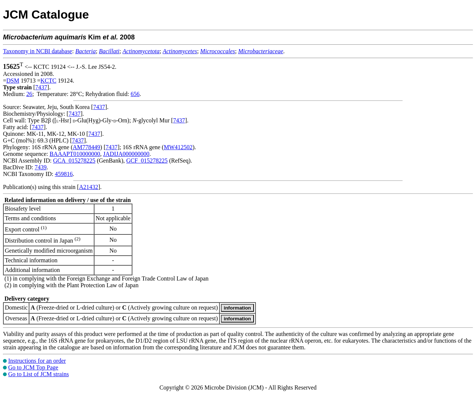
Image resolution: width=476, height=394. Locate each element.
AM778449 (86, 147)
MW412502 (178, 147)
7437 (41, 87)
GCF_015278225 (147, 160)
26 (29, 94)
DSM (12, 80)
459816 (64, 174)
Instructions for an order (37, 361)
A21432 (88, 187)
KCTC (49, 80)
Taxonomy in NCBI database (37, 51)
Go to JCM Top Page (33, 367)
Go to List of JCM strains (38, 374)
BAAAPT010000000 (74, 154)
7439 (40, 167)
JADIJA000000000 (126, 154)
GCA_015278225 (74, 160)
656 (135, 94)
